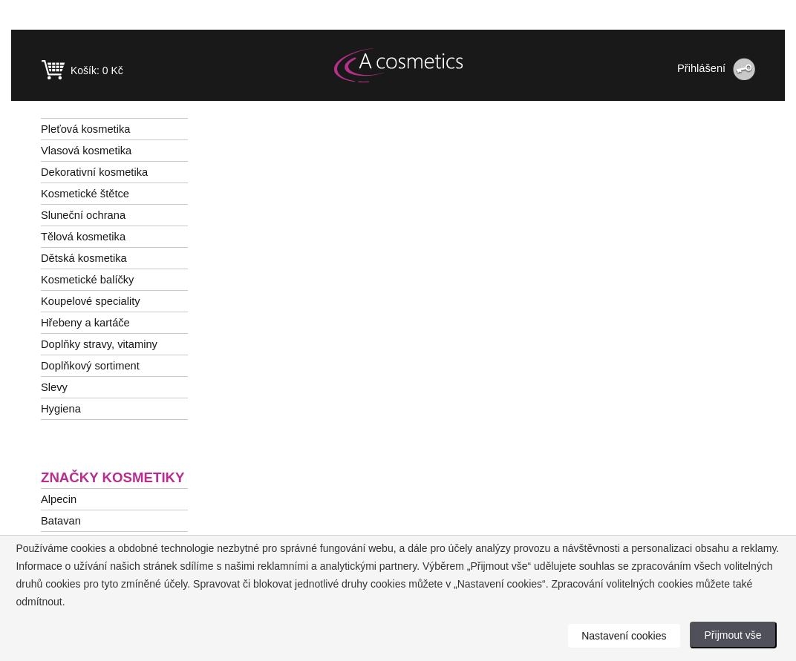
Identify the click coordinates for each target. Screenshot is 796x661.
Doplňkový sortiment (90, 366)
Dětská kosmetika (84, 258)
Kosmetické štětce (85, 194)
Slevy (54, 387)
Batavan (61, 521)
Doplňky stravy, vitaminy (99, 344)
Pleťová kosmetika (85, 129)
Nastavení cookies (623, 636)
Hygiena (61, 409)
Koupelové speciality (90, 301)
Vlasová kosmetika (86, 151)
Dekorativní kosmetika (94, 172)
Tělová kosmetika (83, 237)
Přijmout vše (733, 635)
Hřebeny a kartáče (85, 323)
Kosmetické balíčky (87, 280)
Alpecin (58, 499)
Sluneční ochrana (83, 215)
